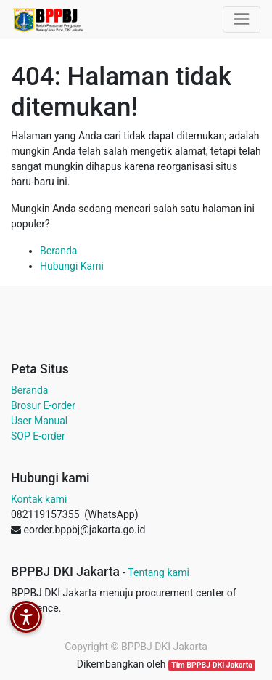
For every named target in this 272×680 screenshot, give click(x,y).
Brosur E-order (43, 405)
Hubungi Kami (72, 266)
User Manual (39, 420)
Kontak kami (39, 499)
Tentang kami (158, 572)
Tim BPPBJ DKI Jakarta (211, 665)
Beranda (58, 250)
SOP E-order (38, 436)
